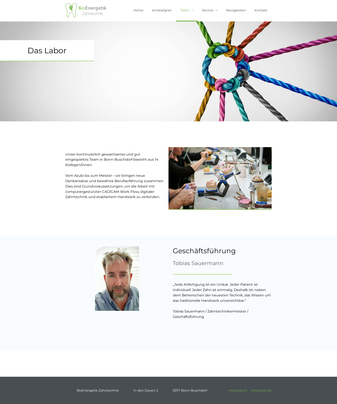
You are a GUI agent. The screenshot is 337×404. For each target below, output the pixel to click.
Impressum (238, 390)
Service (207, 10)
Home (138, 10)
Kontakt (260, 10)
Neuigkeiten (236, 10)
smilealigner (162, 10)
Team (184, 10)
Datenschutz (261, 390)
